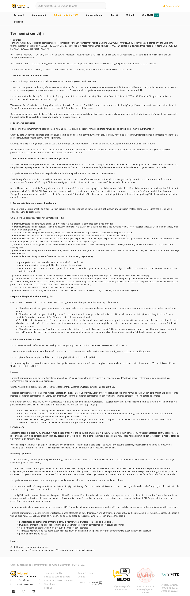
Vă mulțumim (50, 584)
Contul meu (171, 6)
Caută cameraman (25, 584)
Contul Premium (86, 573)
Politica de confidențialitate (137, 351)
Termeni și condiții (53, 573)
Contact (82, 576)
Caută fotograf (25, 580)
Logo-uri (48, 587)
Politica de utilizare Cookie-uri (58, 580)
